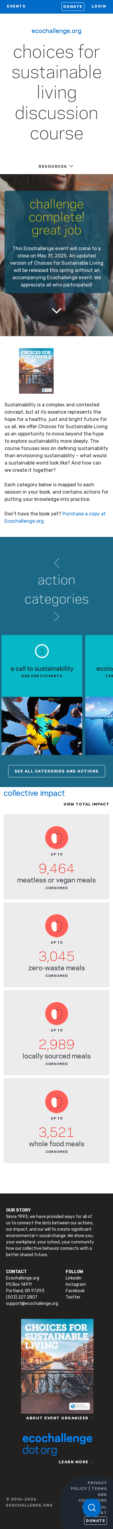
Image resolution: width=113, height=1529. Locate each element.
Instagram (76, 1284)
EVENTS (16, 6)
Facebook (75, 1290)
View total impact (86, 804)
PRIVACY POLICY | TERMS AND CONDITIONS (89, 1492)
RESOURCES (53, 166)
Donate (73, 6)
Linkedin (73, 1278)
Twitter (73, 1297)
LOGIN (99, 6)
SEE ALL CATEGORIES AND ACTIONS (56, 771)
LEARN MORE (74, 1462)
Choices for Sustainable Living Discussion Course (56, 93)
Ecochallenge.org (56, 30)
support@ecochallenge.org (32, 1303)
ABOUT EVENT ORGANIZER (57, 1418)
